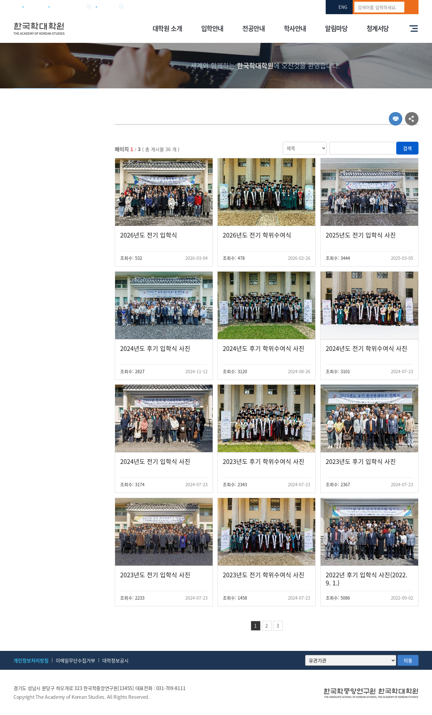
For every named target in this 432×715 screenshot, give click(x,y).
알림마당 (336, 28)
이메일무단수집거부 (75, 660)
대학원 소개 (167, 28)
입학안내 (212, 28)
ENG (343, 7)
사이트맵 (35, 6)
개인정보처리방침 (31, 660)
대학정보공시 (115, 660)
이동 (408, 660)
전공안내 (253, 28)
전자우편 (109, 6)
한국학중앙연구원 (69, 6)
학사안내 (295, 28)
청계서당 (378, 28)
